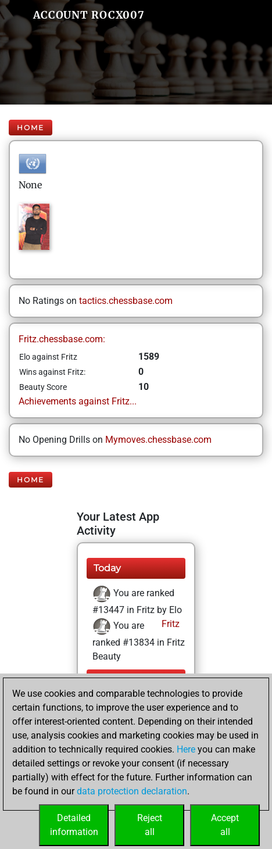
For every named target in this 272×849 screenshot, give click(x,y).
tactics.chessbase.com (126, 300)
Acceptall (225, 824)
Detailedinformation (74, 824)
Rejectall (149, 824)
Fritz (169, 623)
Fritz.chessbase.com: (62, 339)
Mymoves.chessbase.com (158, 439)
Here (186, 749)
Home (30, 127)
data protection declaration (132, 791)
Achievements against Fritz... (78, 401)
